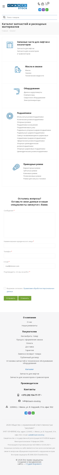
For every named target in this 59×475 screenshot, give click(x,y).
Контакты (29, 389)
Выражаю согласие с (30, 290)
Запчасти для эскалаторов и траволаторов (29, 377)
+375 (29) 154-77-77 (30, 395)
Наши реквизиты (29, 325)
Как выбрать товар (29, 336)
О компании (29, 317)
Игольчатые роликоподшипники (30, 117)
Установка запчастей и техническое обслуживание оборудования (29, 362)
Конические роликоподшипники (30, 119)
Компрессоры (29, 95)
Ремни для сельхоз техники (34, 179)
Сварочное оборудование (34, 97)
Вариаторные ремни (31, 168)
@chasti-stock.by (33, 401)
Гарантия (29, 350)
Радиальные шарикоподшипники (30, 133)
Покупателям (29, 331)
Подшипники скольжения (27, 125)
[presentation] (23, 279)
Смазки (28, 73)
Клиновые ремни (30, 173)
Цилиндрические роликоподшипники (32, 151)
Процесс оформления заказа (29, 339)
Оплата (29, 343)
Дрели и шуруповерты (33, 92)
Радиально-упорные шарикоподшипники (34, 130)
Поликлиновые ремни (32, 176)
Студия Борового (34, 464)
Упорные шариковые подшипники (31, 149)
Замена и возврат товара (29, 353)
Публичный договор (29, 357)
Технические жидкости (34, 75)
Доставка (29, 346)
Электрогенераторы (32, 100)
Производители (29, 383)
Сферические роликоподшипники (31, 141)
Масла (27, 70)
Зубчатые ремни (30, 171)
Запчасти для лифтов (25, 48)
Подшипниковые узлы (26, 127)
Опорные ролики (24, 122)
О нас (29, 322)
